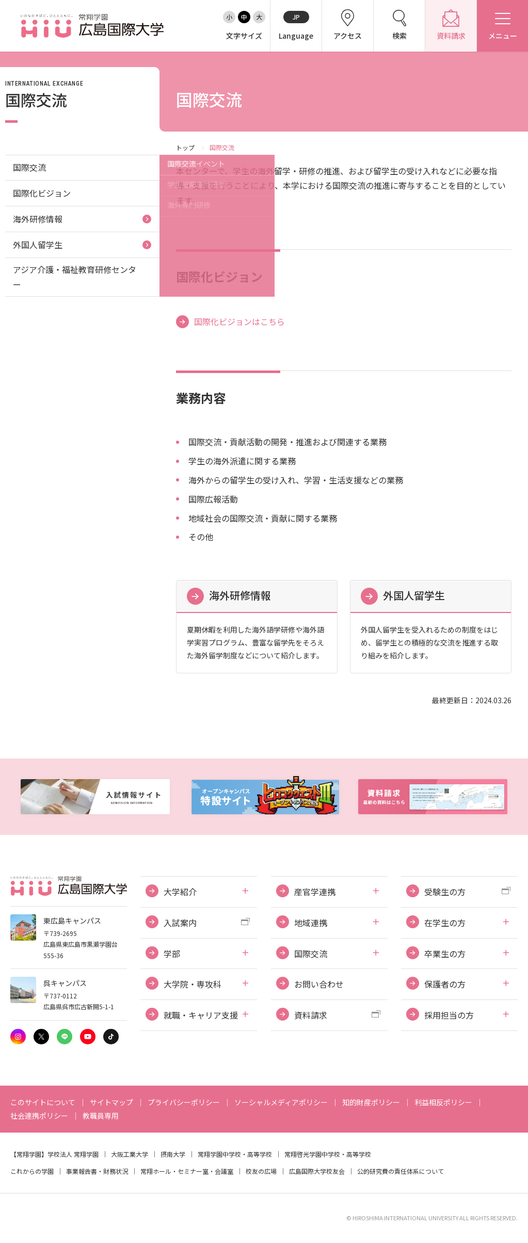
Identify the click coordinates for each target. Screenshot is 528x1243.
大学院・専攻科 (192, 984)
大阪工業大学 (129, 1154)
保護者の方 (445, 984)
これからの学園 (32, 1171)
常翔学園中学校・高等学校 (235, 1154)
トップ (185, 147)
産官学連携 (314, 891)
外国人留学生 (414, 595)
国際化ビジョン (42, 193)
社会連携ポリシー (39, 1115)
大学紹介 (180, 891)
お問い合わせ (319, 984)
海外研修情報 (240, 595)
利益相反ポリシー (443, 1102)
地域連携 (310, 922)
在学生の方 (445, 922)
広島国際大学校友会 (317, 1171)
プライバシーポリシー (184, 1102)
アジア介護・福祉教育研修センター (74, 276)
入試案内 (180, 922)
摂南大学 (173, 1154)
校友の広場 (261, 1171)
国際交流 (29, 167)
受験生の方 (445, 891)
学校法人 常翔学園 (73, 1154)
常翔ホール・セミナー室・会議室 (186, 1171)
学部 (172, 953)
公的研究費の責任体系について (400, 1171)
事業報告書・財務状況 (97, 1171)
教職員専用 (101, 1115)
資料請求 (310, 1015)
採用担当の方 (449, 1015)
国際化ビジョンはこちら (239, 321)
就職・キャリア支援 (201, 1015)
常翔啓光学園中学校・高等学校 (327, 1154)
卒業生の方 (445, 953)
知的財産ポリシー (371, 1102)
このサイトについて (42, 1102)
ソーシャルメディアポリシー (281, 1102)
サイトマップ (111, 1102)
